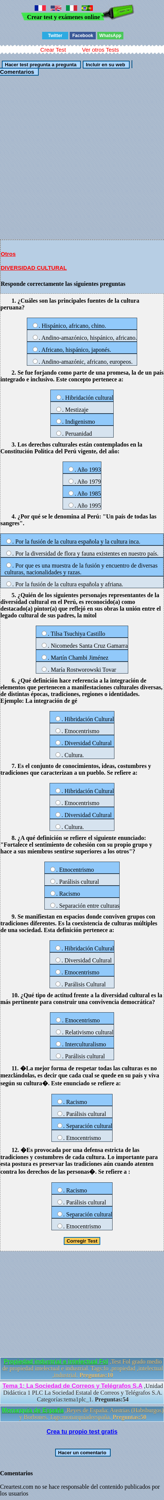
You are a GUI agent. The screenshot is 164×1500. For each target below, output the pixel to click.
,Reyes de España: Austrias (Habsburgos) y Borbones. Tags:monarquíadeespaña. (82, 1413)
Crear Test (53, 49)
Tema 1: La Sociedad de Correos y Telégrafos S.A (73, 1386)
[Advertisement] (82, 157)
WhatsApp (110, 35)
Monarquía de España (32, 1410)
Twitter (55, 35)
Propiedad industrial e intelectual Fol (56, 1361)
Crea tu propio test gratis (82, 1431)
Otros (8, 254)
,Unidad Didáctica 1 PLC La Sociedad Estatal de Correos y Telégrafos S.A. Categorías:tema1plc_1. (83, 1393)
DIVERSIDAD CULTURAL (34, 267)
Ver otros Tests (100, 49)
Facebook (82, 35)
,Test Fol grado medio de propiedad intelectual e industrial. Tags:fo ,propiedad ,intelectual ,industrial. (82, 1368)
